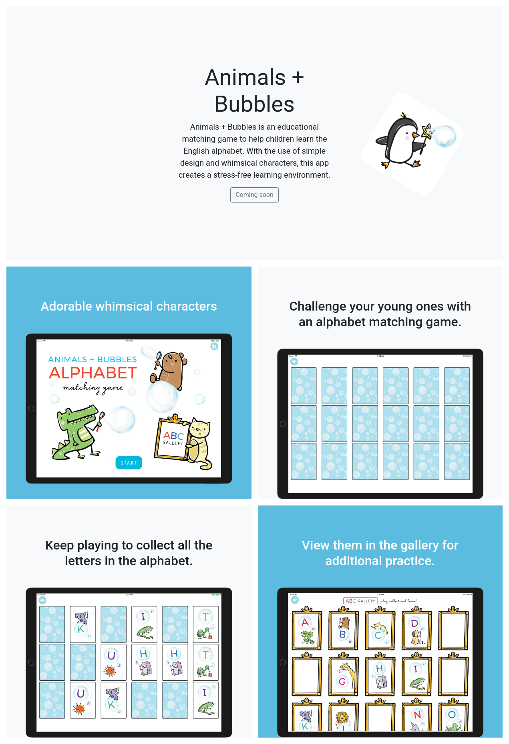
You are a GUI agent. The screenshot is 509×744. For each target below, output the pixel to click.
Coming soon (254, 195)
